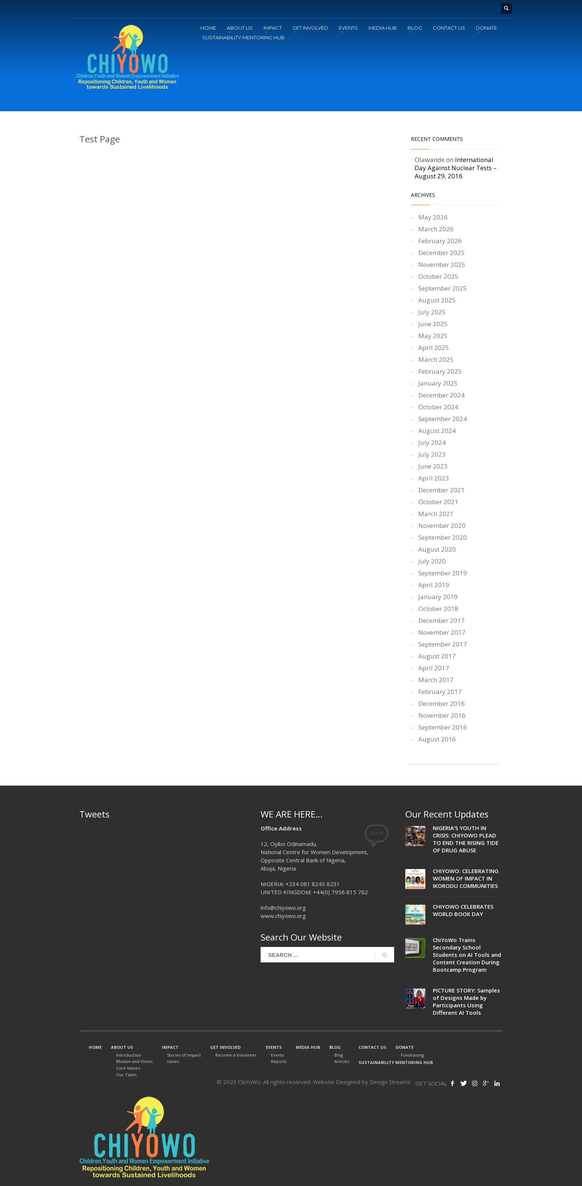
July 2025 (432, 312)
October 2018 (438, 608)
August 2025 (437, 300)
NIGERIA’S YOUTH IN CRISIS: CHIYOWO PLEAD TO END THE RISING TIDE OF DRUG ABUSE (465, 839)
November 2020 (441, 525)
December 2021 (441, 490)
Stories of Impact (184, 1055)
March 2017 (436, 679)
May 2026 (433, 217)
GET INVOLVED (225, 1047)
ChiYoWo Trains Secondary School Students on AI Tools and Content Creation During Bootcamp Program (467, 954)
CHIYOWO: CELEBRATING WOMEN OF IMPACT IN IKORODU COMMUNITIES (465, 878)
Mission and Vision (134, 1061)
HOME (95, 1047)
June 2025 (433, 324)
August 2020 (437, 549)
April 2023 (433, 478)
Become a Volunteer (235, 1055)
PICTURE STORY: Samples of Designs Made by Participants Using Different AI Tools (466, 1001)
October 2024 (438, 407)
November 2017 (441, 632)
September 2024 (442, 418)
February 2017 (440, 691)
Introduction (128, 1055)
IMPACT (170, 1047)
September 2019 (442, 573)
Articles (341, 1061)
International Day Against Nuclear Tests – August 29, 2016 (456, 167)
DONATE (404, 1047)
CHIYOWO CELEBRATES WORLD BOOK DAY (463, 910)
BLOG (335, 1047)
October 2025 (438, 276)
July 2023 (432, 454)
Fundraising (412, 1055)
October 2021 (438, 502)
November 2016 (441, 715)
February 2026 (440, 241)
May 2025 (433, 335)
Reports (279, 1061)
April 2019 (433, 585)
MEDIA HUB (308, 1047)
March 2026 (436, 229)
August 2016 (437, 739)
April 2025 (433, 347)
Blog (338, 1055)
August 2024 (437, 430)
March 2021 (436, 513)
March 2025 (436, 359)
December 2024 (441, 395)
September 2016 (442, 727)
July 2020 (432, 561)
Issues (173, 1061)
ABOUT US (122, 1047)
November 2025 (441, 264)
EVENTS (274, 1047)
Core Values (128, 1068)
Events (277, 1055)
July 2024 (432, 442)
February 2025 (440, 371)
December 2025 (441, 252)
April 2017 (433, 668)
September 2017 (442, 644)
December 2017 (441, 620)
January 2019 (438, 596)
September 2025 (442, 288)
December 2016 (441, 703)
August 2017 (437, 656)
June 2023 (433, 466)
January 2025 (438, 383)
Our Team (126, 1074)
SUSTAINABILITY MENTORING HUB (396, 1062)
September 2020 (442, 537)
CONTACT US (372, 1047)
